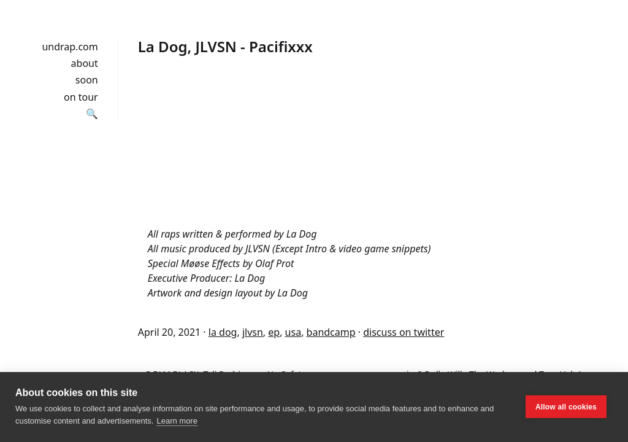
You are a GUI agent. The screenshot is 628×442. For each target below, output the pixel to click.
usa (293, 332)
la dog (223, 332)
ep (274, 332)
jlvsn (252, 332)
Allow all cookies (566, 407)
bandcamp (331, 332)
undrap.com (70, 46)
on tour (81, 97)
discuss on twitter (403, 332)
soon (86, 80)
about (84, 63)
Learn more (176, 420)
